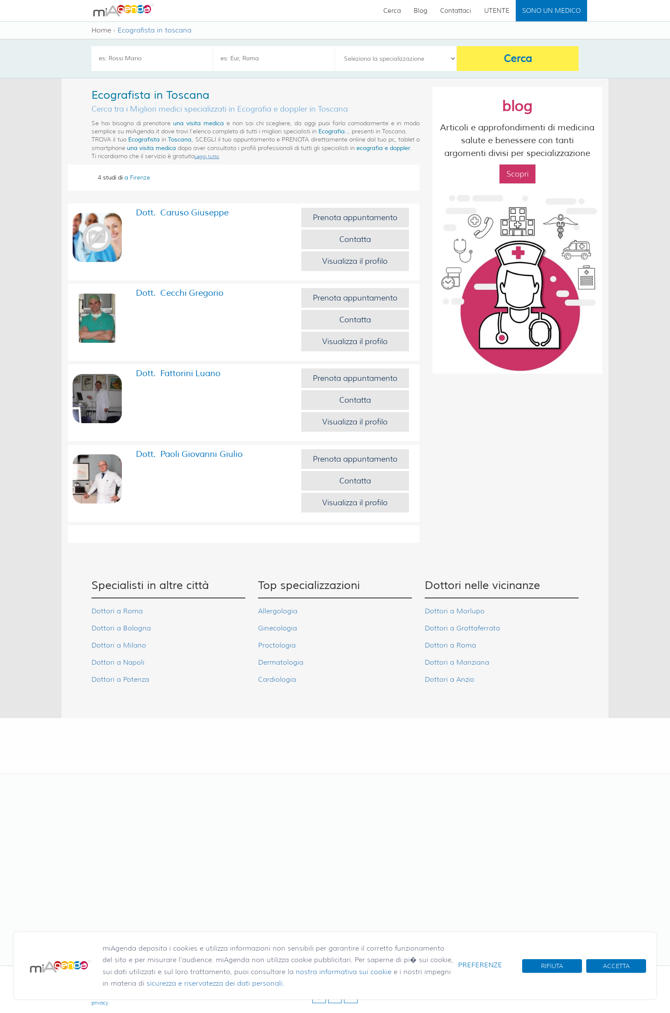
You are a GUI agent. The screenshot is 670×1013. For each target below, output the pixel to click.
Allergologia (277, 611)
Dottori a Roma (117, 611)
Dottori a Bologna (121, 628)
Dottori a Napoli (117, 662)
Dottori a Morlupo (455, 611)
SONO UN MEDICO (551, 11)
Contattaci (455, 11)
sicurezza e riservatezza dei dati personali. (215, 983)
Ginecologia (277, 628)
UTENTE (496, 11)
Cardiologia (277, 679)
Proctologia (277, 645)
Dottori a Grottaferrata (462, 628)
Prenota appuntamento (355, 217)
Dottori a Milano (118, 645)
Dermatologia (280, 662)
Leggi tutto (206, 156)
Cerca (392, 11)
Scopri (517, 174)
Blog (420, 11)
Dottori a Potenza (120, 679)
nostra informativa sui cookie (343, 972)
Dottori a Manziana (457, 662)
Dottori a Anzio (449, 679)
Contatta (355, 239)
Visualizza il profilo (355, 261)
